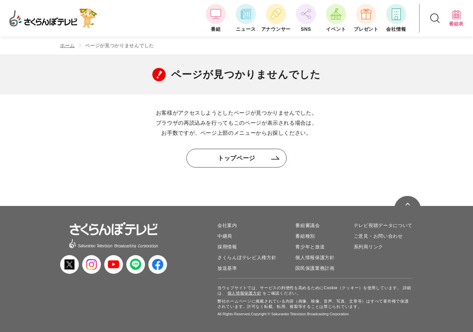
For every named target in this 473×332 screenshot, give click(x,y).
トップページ (249, 158)
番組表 (456, 18)
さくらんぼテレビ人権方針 (246, 257)
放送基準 (227, 268)
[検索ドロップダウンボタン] (435, 18)
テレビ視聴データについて (383, 225)
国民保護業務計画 (315, 268)
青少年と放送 (310, 246)
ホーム (67, 45)
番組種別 (305, 236)
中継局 (224, 236)
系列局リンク (368, 246)
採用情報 (227, 246)
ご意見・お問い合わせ (378, 236)
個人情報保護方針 (315, 257)
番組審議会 (307, 225)
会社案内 (227, 225)
